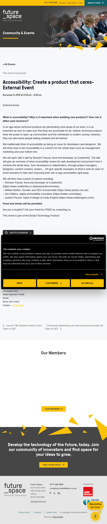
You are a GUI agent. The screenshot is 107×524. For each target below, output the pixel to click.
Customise (53, 283)
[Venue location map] (44, 301)
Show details (92, 274)
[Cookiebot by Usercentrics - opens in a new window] (91, 239)
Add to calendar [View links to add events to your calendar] (19, 232)
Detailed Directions (38, 501)
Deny (20, 283)
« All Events (9, 64)
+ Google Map (17, 305)
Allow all (87, 283)
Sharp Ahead (58, 517)
